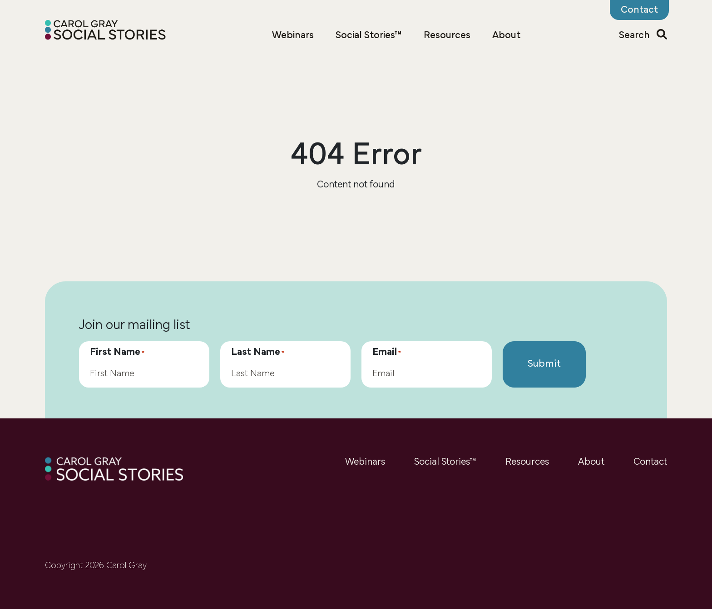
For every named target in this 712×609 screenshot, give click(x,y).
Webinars (293, 35)
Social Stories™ (369, 35)
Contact (650, 462)
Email (386, 352)
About (506, 35)
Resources (447, 35)
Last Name (257, 352)
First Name (117, 352)
